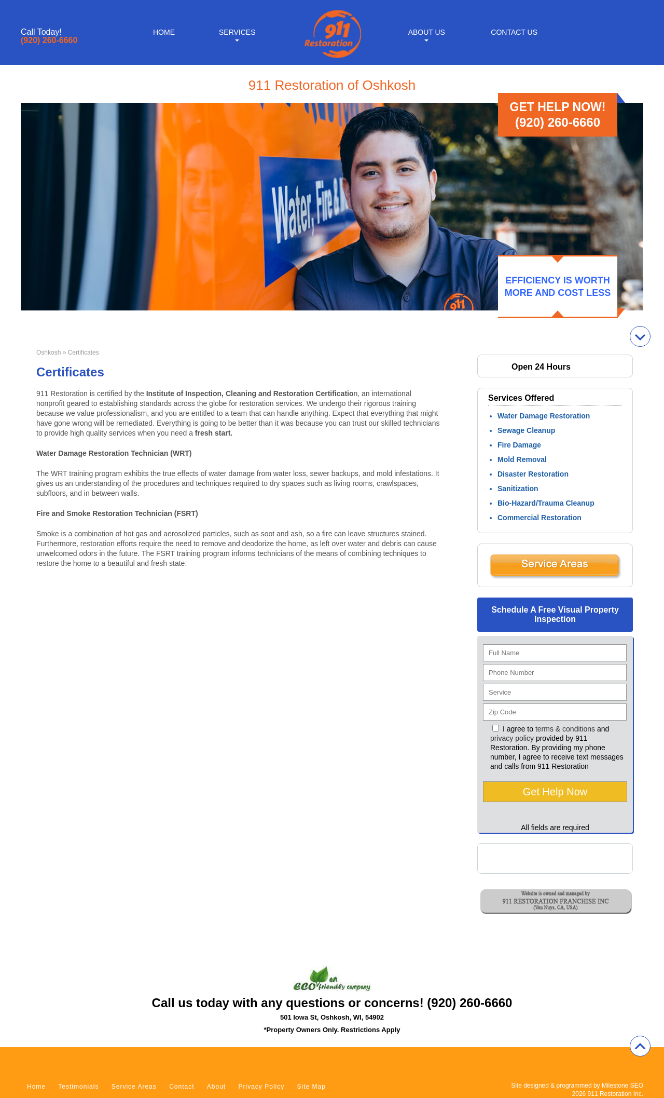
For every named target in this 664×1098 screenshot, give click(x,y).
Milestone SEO (622, 1085)
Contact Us (514, 32)
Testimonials (78, 1086)
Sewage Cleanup (526, 430)
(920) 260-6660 (49, 40)
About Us (426, 32)
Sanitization (517, 488)
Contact (181, 1086)
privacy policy (512, 738)
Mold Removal (522, 459)
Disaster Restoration (533, 474)
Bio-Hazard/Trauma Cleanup (545, 503)
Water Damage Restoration (543, 416)
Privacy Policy (262, 1086)
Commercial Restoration (539, 517)
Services (237, 32)
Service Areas (134, 1086)
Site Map (311, 1086)
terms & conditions (565, 729)
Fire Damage (519, 445)
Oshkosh (48, 352)
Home (164, 32)
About (216, 1086)
